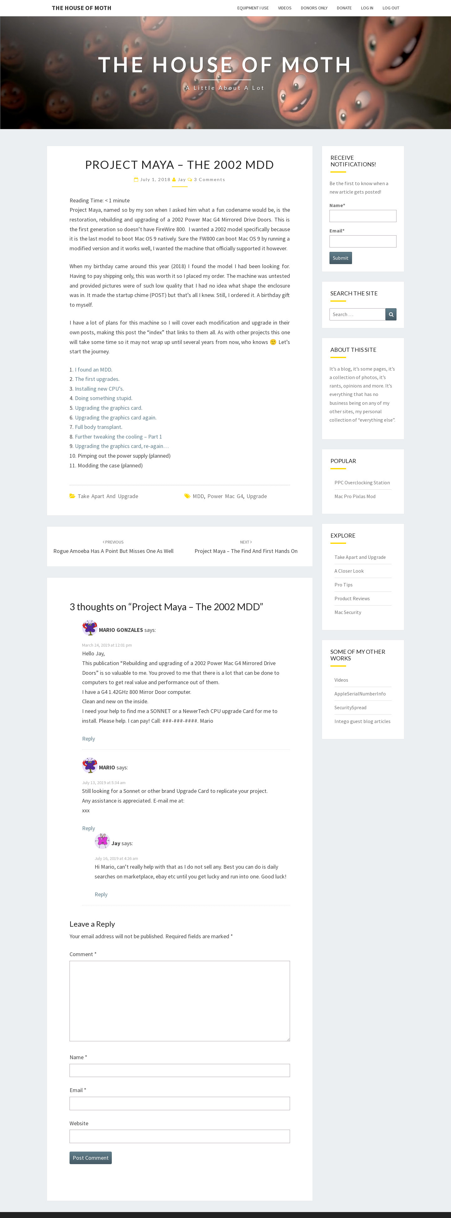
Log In (367, 8)
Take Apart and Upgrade (108, 496)
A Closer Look (349, 571)
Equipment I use (253, 8)
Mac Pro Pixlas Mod (355, 496)
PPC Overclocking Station (362, 482)
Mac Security (347, 612)
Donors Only (314, 8)
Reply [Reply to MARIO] (88, 828)
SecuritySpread (350, 707)
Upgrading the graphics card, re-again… (122, 446)
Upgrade (256, 496)
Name (78, 1057)
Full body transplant (98, 426)
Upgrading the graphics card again (115, 417)
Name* (363, 212)
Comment (83, 954)
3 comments (210, 179)
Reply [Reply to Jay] (101, 894)
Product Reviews (352, 598)
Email (78, 1090)
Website (79, 1123)
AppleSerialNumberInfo (360, 693)
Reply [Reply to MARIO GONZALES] (88, 738)
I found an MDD (93, 369)
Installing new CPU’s (99, 388)
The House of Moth (81, 8)
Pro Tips (343, 584)
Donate (344, 8)
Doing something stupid (103, 398)
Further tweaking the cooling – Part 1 (118, 436)
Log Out (391, 8)
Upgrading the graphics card (108, 407)
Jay (182, 179)
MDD (198, 496)
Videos (285, 8)
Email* (363, 237)
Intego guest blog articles (362, 721)
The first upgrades (96, 379)
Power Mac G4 (225, 496)
